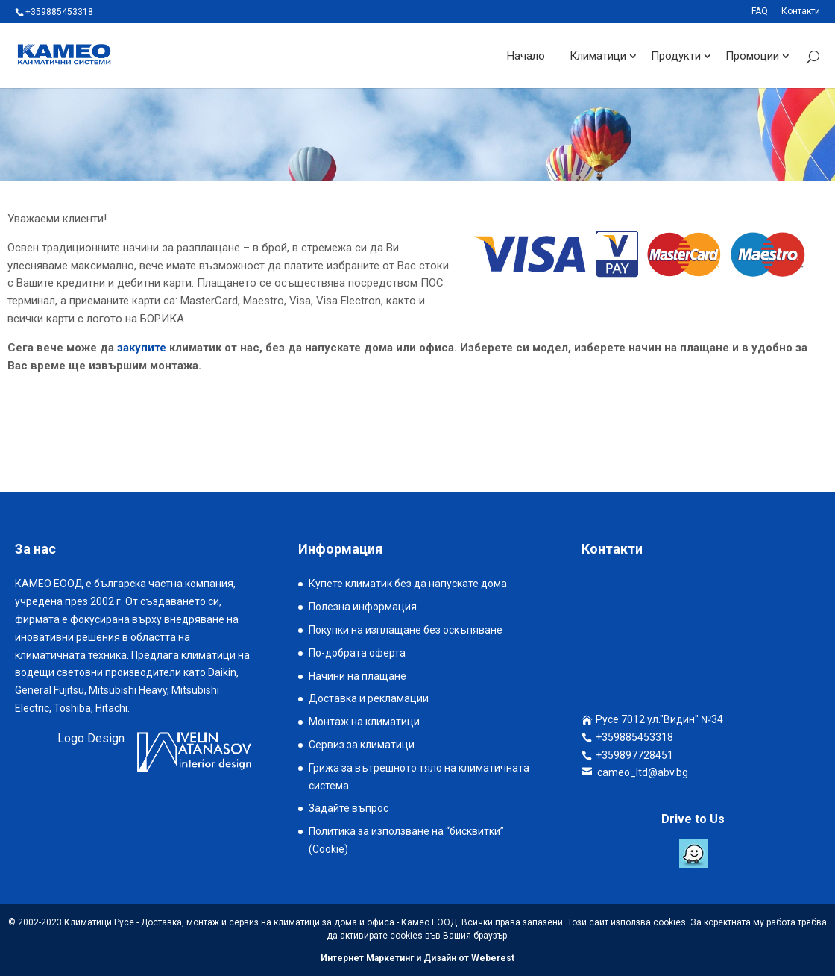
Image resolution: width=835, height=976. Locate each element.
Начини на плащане (357, 676)
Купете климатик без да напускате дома (408, 583)
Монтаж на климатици (364, 722)
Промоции (752, 55)
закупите (141, 347)
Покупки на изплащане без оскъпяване (405, 630)
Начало (526, 55)
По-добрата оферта (357, 653)
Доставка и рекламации (369, 698)
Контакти (800, 11)
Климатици (598, 55)
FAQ (760, 11)
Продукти (676, 55)
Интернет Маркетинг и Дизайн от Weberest (417, 958)
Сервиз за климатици (362, 745)
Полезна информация (363, 607)
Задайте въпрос (348, 808)
